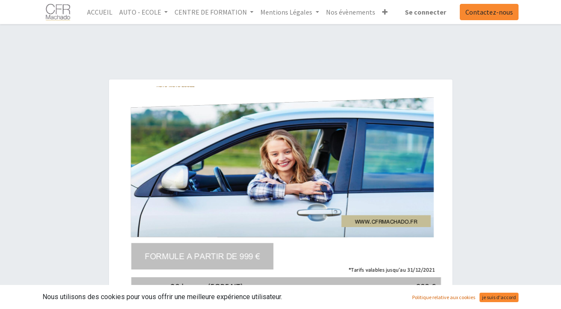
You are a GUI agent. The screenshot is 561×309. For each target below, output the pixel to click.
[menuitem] (100, 12)
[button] (385, 12)
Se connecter (425, 12)
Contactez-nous (489, 12)
